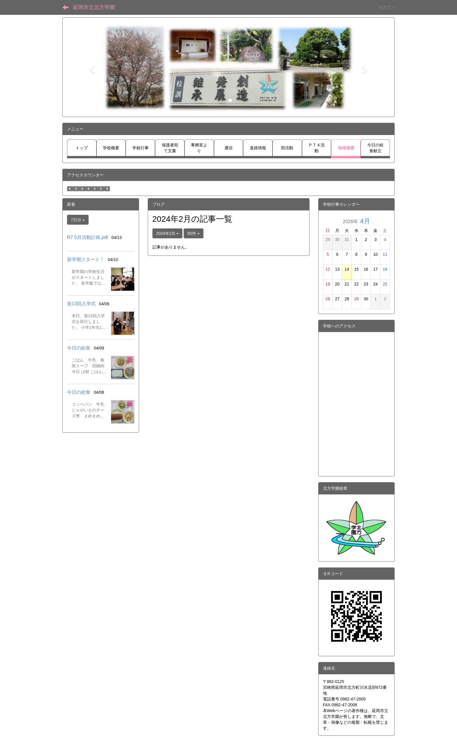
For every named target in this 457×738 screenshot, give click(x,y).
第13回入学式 (81, 303)
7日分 (78, 219)
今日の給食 (78, 347)
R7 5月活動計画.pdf (87, 237)
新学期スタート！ (85, 259)
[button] (91, 67)
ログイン (386, 7)
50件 (193, 233)
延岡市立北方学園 (94, 7)
